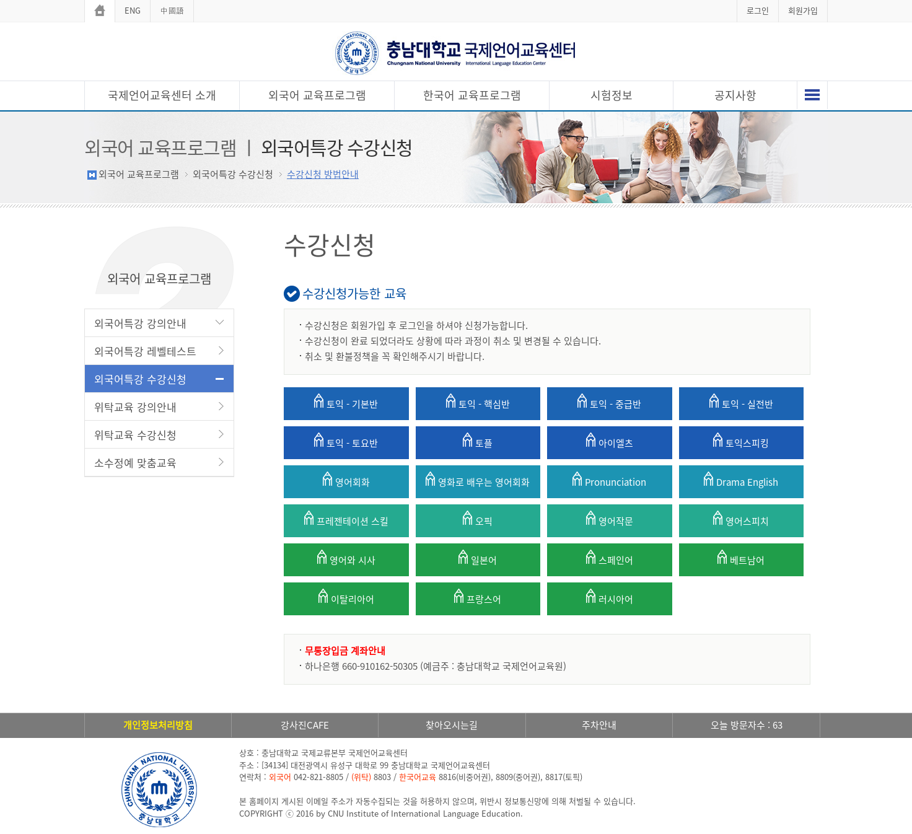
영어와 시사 (346, 558)
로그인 (758, 10)
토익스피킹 (741, 441)
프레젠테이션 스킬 (346, 519)
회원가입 (803, 10)
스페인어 (609, 558)
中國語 (172, 10)
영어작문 (609, 519)
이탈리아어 (346, 597)
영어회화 (346, 480)
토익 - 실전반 (741, 402)
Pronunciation (609, 480)
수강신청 (329, 244)
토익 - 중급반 (609, 402)
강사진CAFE (305, 725)
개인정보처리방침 (158, 725)
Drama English (741, 480)
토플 (478, 441)
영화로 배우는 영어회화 (478, 480)
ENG (133, 10)
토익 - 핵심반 (478, 402)
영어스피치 (741, 519)
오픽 (478, 519)
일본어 (477, 558)
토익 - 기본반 (346, 402)
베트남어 (741, 558)
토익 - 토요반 (346, 441)
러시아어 (609, 597)
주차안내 (599, 725)
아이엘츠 (609, 441)
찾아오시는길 (452, 725)
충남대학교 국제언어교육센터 (456, 53)
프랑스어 (477, 597)
